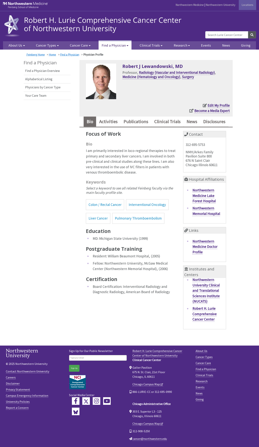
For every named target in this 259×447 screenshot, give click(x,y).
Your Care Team (35, 95)
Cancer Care (203, 363)
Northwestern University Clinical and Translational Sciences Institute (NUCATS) (206, 290)
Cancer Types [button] (46, 45)
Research (202, 381)
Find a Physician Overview (42, 71)
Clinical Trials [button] (150, 45)
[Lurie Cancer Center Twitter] (86, 401)
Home (52, 54)
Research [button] (180, 45)
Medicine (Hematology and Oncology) (151, 77)
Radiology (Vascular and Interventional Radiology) (177, 72)
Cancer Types (204, 357)
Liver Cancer (98, 218)
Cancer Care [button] (79, 45)
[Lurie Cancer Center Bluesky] (75, 411)
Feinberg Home (35, 54)
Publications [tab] (136, 122)
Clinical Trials (204, 375)
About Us (201, 351)
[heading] (94, 25)
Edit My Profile (219, 105)
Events (206, 45)
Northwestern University (220, 5)
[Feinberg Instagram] (96, 401)
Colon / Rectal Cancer (105, 204)
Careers (11, 377)
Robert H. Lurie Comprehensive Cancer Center (204, 314)
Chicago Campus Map (146, 384)
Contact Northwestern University (27, 371)
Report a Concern (17, 408)
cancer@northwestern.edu (149, 439)
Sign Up (74, 368)
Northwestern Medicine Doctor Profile (204, 246)
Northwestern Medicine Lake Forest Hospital (204, 195)
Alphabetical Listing (38, 79)
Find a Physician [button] (114, 45)
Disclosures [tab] (214, 122)
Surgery (188, 77)
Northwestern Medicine (190, 5)
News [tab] (192, 122)
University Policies (18, 401)
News (226, 45)
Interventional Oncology (147, 204)
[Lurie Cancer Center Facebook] (75, 401)
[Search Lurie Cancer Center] (226, 34)
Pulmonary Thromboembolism (138, 218)
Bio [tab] (90, 122)
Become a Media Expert (212, 110)
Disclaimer (13, 383)
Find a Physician (69, 54)
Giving (245, 45)
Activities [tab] (108, 122)
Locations (247, 5)
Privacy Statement (18, 389)
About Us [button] (15, 45)
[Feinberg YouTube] (107, 401)
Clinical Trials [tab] (167, 122)
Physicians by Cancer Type (43, 87)
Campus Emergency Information (27, 395)
